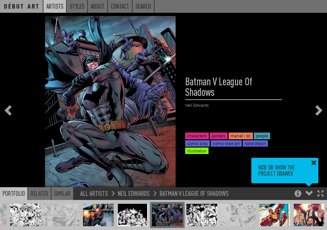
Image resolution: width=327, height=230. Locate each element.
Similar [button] (62, 193)
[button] (320, 194)
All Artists (94, 193)
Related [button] (39, 193)
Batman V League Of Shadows (194, 193)
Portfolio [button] (14, 193)
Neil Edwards (134, 193)
